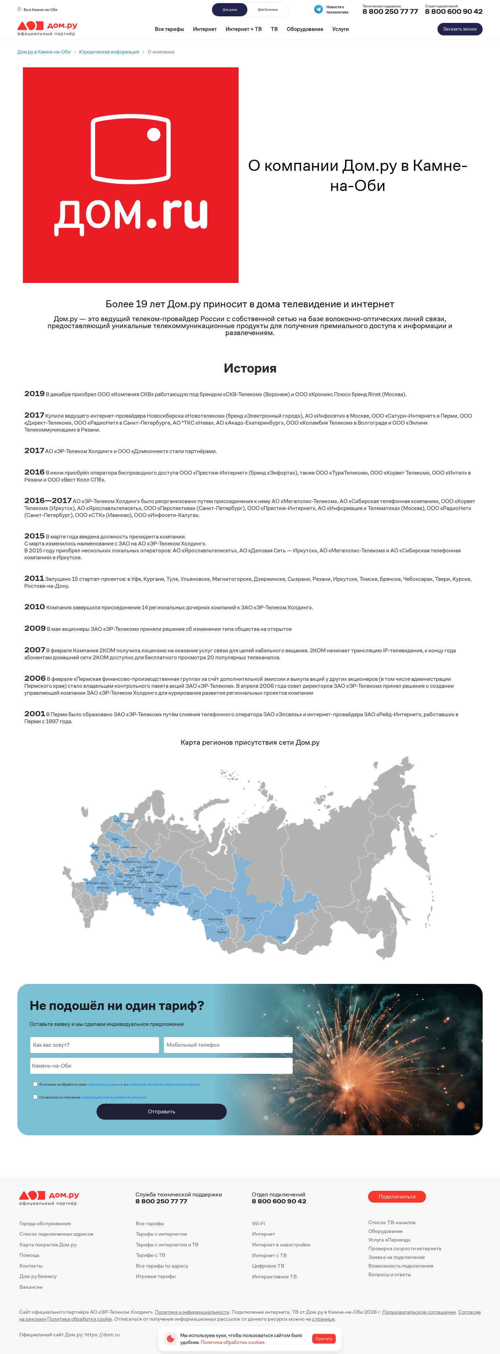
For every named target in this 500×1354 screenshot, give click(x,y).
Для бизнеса (268, 9)
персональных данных (105, 1084)
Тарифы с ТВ (150, 1255)
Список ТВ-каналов (391, 1222)
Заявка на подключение (396, 1257)
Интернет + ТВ (244, 29)
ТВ (274, 29)
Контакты (30, 1265)
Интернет (205, 29)
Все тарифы (169, 29)
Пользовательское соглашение (419, 1312)
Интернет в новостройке (281, 1244)
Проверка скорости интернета (404, 1248)
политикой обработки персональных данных (164, 1084)
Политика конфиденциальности (192, 1312)
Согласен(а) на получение (92, 1097)
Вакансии (30, 1287)
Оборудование (305, 29)
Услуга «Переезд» (389, 1239)
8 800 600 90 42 (454, 11)
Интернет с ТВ (269, 1255)
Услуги (340, 29)
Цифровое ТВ (268, 1265)
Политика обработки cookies (233, 1342)
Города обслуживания (45, 1223)
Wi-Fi (258, 1223)
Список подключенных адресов (56, 1233)
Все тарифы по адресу (162, 1265)
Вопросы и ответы (389, 1274)
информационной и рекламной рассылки (113, 1097)
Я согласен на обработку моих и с (119, 1084)
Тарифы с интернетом (161, 1233)
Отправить (161, 1111)
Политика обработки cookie (79, 1318)
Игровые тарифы (156, 1276)
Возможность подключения (400, 1265)
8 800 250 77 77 (161, 1201)
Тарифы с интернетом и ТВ (167, 1244)
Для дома (230, 9)
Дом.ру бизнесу (38, 1276)
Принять (324, 1339)
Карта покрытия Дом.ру (47, 1244)
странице (323, 1318)
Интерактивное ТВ (274, 1276)
